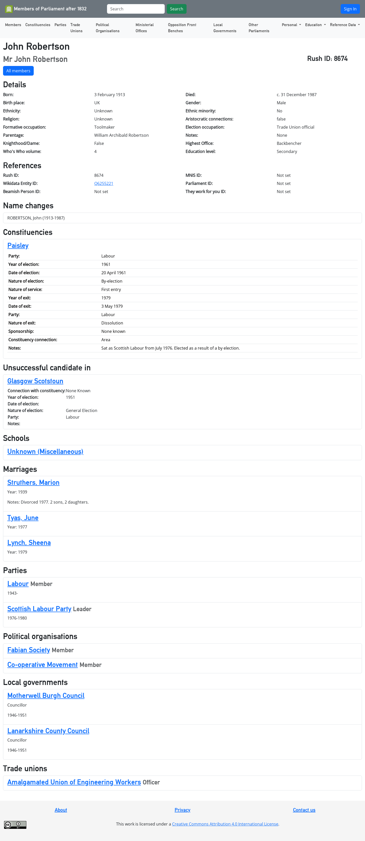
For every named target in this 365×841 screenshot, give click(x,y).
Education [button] (314, 24)
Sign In (350, 9)
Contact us (304, 810)
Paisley (17, 245)
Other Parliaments (259, 27)
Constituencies (37, 24)
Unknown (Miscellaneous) (45, 451)
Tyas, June (23, 517)
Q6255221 (103, 183)
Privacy (182, 810)
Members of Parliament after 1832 (46, 9)
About (61, 810)
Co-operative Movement (42, 664)
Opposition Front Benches (182, 27)
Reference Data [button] (343, 24)
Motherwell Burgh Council (45, 695)
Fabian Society (28, 650)
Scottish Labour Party (39, 609)
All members (18, 71)
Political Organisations (108, 27)
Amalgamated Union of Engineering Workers (74, 782)
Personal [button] (290, 24)
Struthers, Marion (33, 482)
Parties (60, 24)
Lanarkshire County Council (48, 731)
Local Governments (224, 27)
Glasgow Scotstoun (35, 381)
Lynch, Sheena (29, 542)
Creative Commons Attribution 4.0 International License (225, 824)
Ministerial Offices (145, 27)
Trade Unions (76, 27)
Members (13, 24)
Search (176, 9)
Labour (18, 583)
